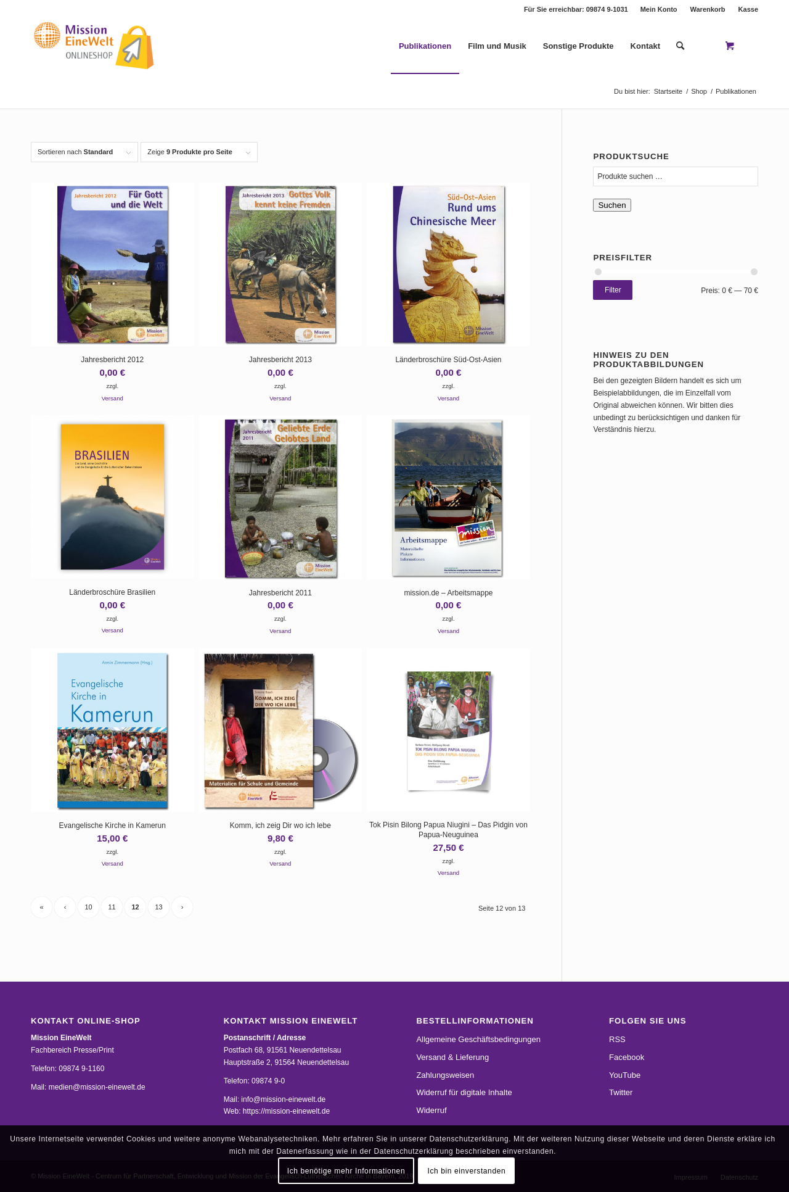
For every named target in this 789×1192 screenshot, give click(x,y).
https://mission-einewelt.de (286, 1111)
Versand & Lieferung (452, 1057)
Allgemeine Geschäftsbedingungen (478, 1039)
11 (111, 907)
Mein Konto (658, 9)
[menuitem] (659, 9)
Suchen (612, 205)
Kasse (748, 9)
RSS (617, 1039)
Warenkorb (708, 9)
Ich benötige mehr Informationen (346, 1171)
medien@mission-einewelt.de (97, 1087)
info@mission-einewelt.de (283, 1099)
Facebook (626, 1057)
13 (158, 907)
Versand (112, 398)
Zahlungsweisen (445, 1075)
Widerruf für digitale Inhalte (464, 1092)
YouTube (624, 1075)
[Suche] (680, 46)
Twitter (620, 1092)
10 (88, 907)
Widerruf (431, 1110)
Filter (613, 290)
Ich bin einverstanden (467, 1171)
